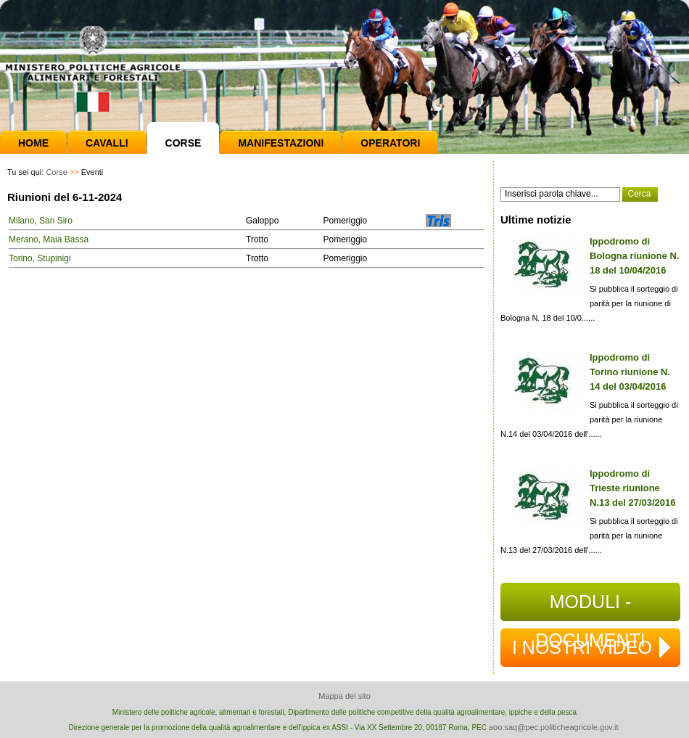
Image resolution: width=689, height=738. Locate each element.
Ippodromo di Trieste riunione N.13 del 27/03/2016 (633, 488)
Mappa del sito (344, 696)
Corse (183, 143)
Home (33, 143)
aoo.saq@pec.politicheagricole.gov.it (554, 727)
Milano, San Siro (41, 221)
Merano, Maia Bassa (48, 239)
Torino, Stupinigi (39, 258)
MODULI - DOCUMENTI (590, 606)
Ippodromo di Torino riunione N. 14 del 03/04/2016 (630, 372)
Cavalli (107, 143)
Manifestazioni (280, 143)
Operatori (390, 143)
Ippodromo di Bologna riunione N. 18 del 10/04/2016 (635, 256)
